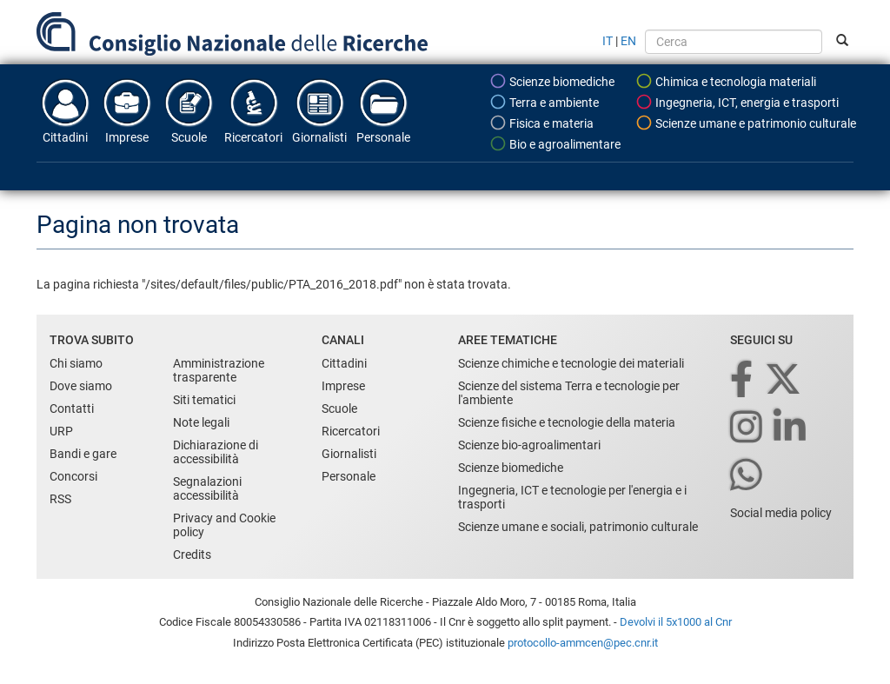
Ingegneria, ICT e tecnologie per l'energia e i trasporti (572, 497)
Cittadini (65, 110)
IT (607, 41)
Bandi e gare (83, 454)
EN (628, 41)
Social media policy (781, 513)
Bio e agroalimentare (555, 143)
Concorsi (73, 476)
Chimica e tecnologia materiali (725, 81)
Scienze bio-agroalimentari (529, 445)
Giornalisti (319, 110)
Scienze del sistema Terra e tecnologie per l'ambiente (569, 393)
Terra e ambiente (544, 101)
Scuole (189, 110)
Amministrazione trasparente (218, 370)
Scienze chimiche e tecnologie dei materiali (571, 363)
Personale (383, 110)
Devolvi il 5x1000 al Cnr (676, 621)
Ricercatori (253, 110)
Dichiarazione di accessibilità (215, 452)
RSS (60, 499)
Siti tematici (204, 400)
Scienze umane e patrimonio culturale (745, 122)
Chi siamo (76, 363)
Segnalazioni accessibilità (207, 488)
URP (61, 431)
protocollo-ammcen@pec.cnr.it (583, 642)
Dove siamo (81, 386)
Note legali (201, 422)
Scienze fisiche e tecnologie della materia (566, 422)
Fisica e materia (541, 122)
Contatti (72, 408)
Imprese (127, 110)
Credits (192, 554)
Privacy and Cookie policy (224, 525)
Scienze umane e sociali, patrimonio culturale (578, 527)
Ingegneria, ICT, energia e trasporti (737, 101)
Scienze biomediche (551, 81)
